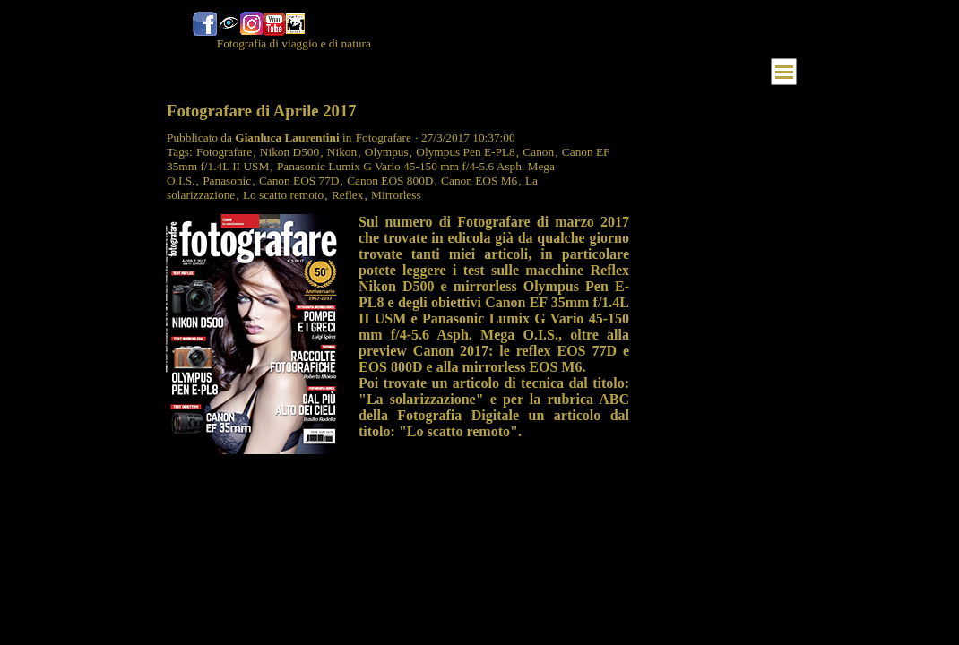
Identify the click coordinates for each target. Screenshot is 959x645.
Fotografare (224, 152)
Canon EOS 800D (390, 180)
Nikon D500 (289, 152)
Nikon (342, 152)
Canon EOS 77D (299, 180)
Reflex (348, 195)
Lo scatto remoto (283, 195)
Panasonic (227, 180)
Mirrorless (396, 195)
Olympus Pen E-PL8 (465, 152)
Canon (538, 152)
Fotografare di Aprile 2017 (262, 110)
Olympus (387, 152)
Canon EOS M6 (479, 180)
